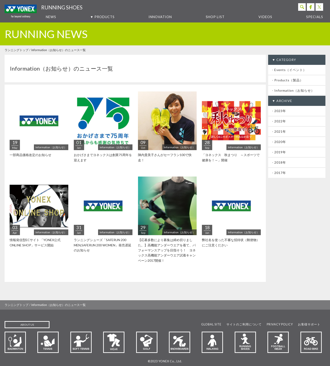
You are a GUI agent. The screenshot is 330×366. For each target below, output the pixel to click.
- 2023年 (279, 111)
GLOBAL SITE (211, 324)
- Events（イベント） (289, 70)
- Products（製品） (287, 80)
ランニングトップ (16, 50)
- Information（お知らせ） (293, 90)
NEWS (51, 17)
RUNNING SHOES (61, 7)
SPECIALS (314, 17)
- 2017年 (279, 173)
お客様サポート (309, 324)
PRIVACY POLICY (280, 324)
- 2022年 (279, 121)
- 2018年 (279, 162)
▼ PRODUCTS (102, 17)
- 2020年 (279, 142)
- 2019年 (279, 152)
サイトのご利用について (244, 324)
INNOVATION (160, 17)
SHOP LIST (215, 17)
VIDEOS (265, 17)
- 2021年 (279, 131)
